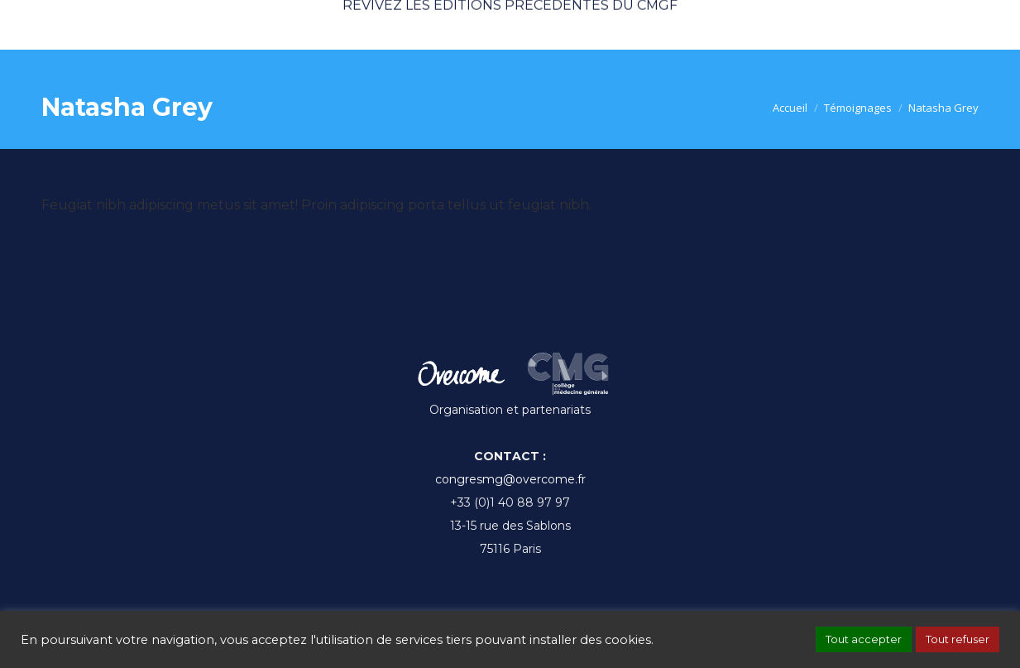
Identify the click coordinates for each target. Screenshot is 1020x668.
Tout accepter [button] (864, 639)
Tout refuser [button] (957, 639)
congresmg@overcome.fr (510, 479)
